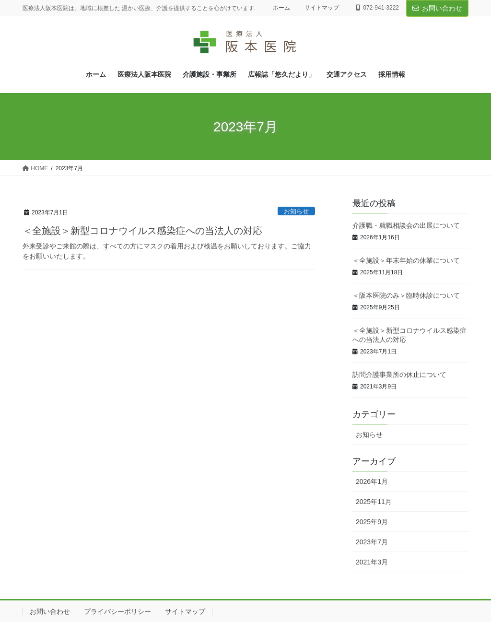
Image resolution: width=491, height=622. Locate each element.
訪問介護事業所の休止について (399, 374)
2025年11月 (374, 501)
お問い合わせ (437, 8)
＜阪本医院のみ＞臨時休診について (406, 295)
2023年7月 (372, 542)
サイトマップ (321, 7)
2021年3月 (372, 562)
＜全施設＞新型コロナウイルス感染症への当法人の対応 (142, 230)
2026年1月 (372, 481)
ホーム (281, 7)
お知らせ (296, 211)
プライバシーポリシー (117, 611)
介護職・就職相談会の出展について (406, 225)
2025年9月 (372, 522)
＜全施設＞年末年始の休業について (406, 260)
